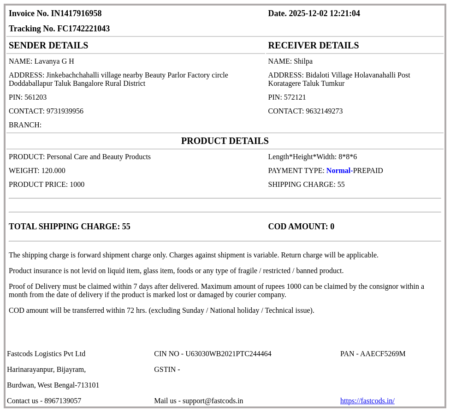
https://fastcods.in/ (367, 401)
